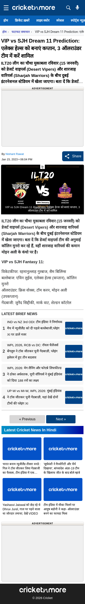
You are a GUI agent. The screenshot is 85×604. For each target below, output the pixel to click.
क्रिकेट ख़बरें (22, 20)
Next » (61, 419)
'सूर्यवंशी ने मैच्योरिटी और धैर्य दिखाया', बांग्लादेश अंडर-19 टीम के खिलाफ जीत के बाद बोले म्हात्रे (62, 468)
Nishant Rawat (15, 154)
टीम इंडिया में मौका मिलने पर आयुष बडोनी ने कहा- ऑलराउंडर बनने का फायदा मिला (61, 509)
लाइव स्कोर (42, 20)
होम (5, 20)
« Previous (27, 419)
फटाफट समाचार (21, 31)
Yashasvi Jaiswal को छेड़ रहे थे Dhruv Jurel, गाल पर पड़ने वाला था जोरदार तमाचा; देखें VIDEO (21, 509)
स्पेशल (60, 20)
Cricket (48, 598)
